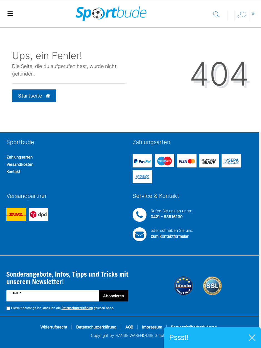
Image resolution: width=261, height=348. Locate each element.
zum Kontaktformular (169, 236)
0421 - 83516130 (167, 216)
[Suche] (218, 14)
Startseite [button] (34, 96)
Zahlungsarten (19, 157)
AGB (129, 327)
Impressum (152, 327)
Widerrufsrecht (53, 327)
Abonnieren (113, 295)
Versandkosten (19, 164)
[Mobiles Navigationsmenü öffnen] (10, 13)
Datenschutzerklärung (96, 327)
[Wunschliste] (241, 16)
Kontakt (13, 171)
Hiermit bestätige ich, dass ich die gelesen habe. (62, 308)
